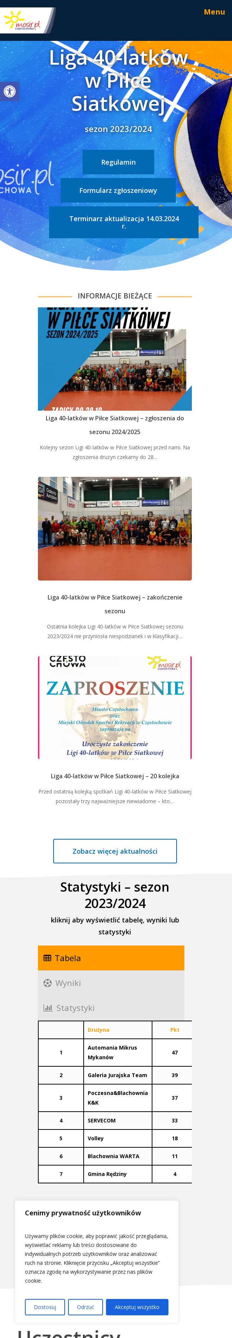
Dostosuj (45, 1306)
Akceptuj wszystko (137, 1306)
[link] (9, 91)
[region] (96, 1261)
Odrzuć (85, 1306)
